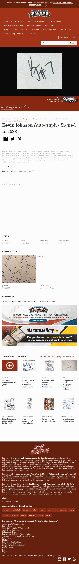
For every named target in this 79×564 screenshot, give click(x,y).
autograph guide (42, 480)
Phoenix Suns (6, 121)
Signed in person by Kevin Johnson (48, 420)
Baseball (6, 510)
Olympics (32, 515)
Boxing (23, 515)
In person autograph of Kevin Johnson (27, 421)
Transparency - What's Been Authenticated (18, 536)
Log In (4, 552)
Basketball (16, 510)
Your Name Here (7, 378)
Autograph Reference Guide (13, 524)
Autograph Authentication (41, 119)
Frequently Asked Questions (15, 29)
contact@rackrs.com (10, 501)
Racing (72, 510)
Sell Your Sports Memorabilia (13, 544)
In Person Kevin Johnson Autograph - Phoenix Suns (28, 384)
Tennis (42, 510)
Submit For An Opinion (36, 21)
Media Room (7, 540)
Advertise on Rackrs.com (11, 184)
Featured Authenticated (13, 25)
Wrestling (15, 515)
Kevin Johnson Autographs (22, 119)
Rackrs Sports (7, 548)
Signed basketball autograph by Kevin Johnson (9, 421)
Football (25, 510)
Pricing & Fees (55, 21)
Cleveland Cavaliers (20, 121)
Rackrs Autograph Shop (13, 33)
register (52, 301)
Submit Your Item (9, 532)
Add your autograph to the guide (58, 357)
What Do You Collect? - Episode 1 (44, 29)
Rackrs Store (66, 29)
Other (48, 515)
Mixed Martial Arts (60, 510)
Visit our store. (55, 494)
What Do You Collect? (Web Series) (15, 528)
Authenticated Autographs (60, 119)
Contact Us (31, 33)
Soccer (6, 515)
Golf (49, 510)
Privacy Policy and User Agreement (47, 555)
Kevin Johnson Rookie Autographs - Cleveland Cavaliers (67, 385)
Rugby (41, 515)
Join (3, 550)
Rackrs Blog (49, 25)
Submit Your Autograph (14, 21)
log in (44, 301)
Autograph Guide (34, 25)
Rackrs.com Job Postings (11, 542)
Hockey (34, 510)
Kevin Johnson (6, 119)
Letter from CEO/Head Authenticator (16, 534)
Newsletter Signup (67, 37)
